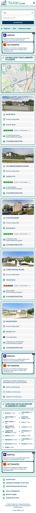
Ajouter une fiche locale (13, 387)
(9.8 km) (26, 444)
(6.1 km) (10, 422)
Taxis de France (10, 479)
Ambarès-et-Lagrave (25, 28)
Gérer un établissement (13, 491)
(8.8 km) (9, 435)
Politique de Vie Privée (12, 498)
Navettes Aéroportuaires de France (16, 486)
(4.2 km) (26, 413)
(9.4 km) (26, 439)
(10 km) (9, 447)
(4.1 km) (10, 413)
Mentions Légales (11, 494)
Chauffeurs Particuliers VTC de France (17, 483)
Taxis (14, 28)
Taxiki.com (7, 28)
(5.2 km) (25, 417)
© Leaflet (27, 91)
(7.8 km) (10, 427)
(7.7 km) (25, 422)
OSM (33, 91)
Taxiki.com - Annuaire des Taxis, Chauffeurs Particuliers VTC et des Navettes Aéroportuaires (18, 505)
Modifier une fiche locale (13, 392)
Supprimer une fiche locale (14, 397)
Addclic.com (20, 510)
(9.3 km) (26, 435)
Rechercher (17, 22)
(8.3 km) (26, 431)
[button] (8, 67)
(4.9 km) (10, 417)
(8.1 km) (26, 427)
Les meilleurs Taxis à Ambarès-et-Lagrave (19, 58)
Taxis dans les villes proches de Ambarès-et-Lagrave (18, 405)
